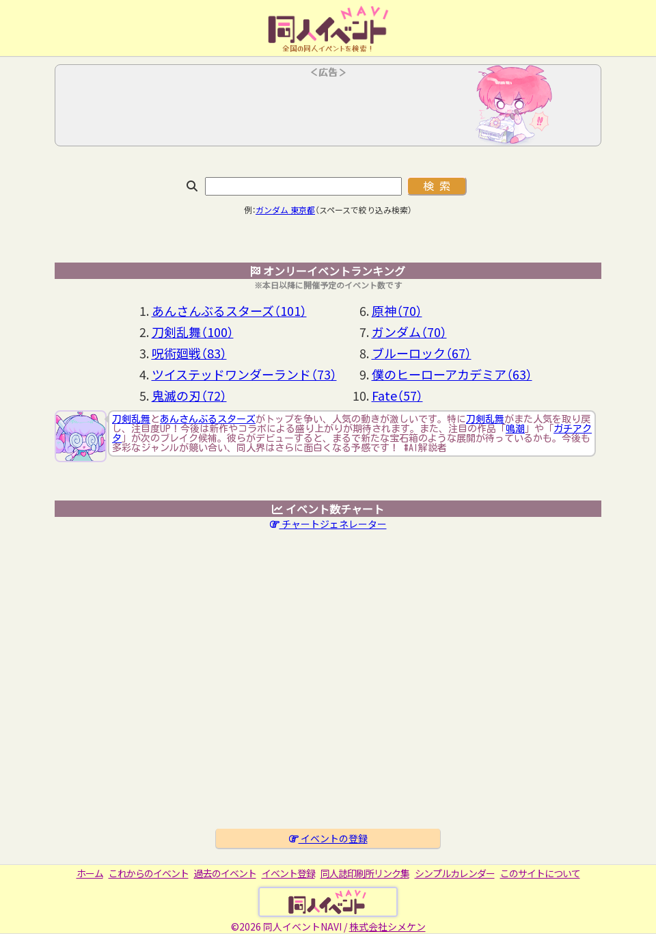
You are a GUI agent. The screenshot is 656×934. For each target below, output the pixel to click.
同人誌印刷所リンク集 (364, 873)
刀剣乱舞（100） (193, 332)
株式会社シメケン (387, 926)
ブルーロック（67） (422, 353)
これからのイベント (149, 873)
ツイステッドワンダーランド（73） (244, 374)
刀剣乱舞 (131, 419)
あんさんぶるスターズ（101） (229, 310)
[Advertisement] (328, 109)
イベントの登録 (328, 838)
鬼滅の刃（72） (189, 395)
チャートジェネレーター (328, 524)
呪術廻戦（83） (189, 353)
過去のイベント (225, 873)
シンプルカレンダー (455, 873)
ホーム (90, 873)
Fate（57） (397, 395)
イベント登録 (288, 873)
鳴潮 (515, 428)
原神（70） (397, 310)
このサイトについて (540, 873)
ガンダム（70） (409, 332)
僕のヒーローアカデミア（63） (452, 374)
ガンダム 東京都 (285, 209)
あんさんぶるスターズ (208, 419)
